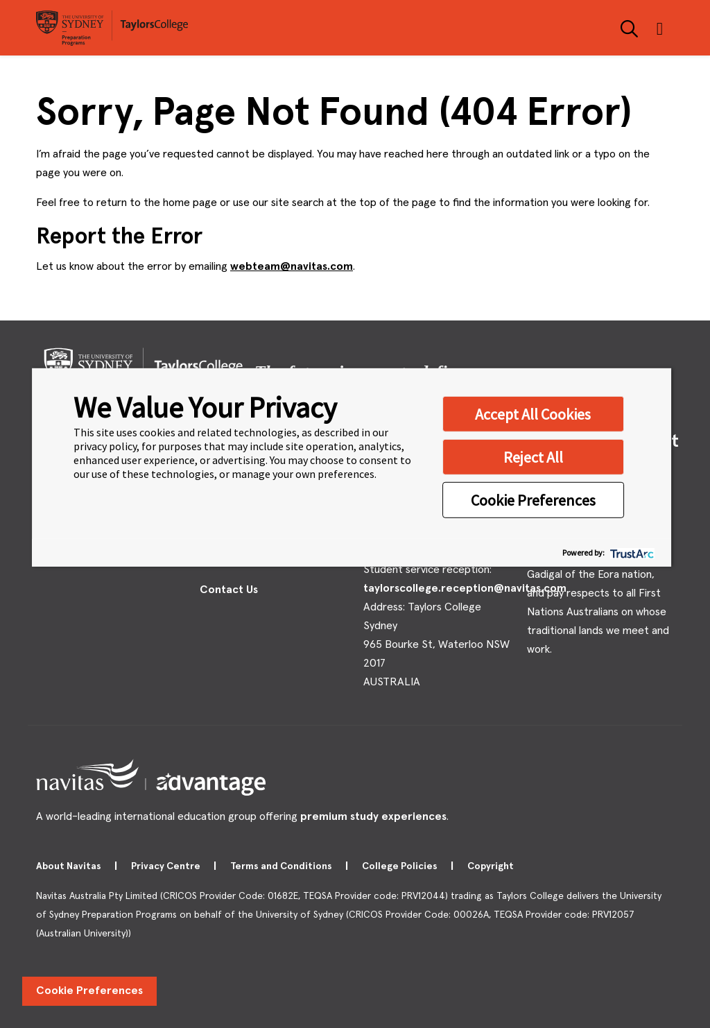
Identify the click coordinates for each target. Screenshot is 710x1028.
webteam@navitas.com (291, 266)
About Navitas (69, 866)
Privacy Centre (166, 866)
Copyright (491, 866)
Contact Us (229, 589)
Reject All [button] (533, 456)
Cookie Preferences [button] (533, 499)
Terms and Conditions (282, 866)
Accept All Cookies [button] (533, 413)
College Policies (401, 866)
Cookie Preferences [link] (89, 990)
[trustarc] (631, 552)
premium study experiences (373, 816)
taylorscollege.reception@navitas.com (464, 588)
